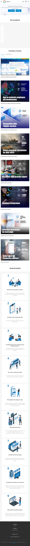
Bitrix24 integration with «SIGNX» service (9, 129)
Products (15, 528)
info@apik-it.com (15, 534)
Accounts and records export (6, 182)
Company (15, 524)
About (15, 525)
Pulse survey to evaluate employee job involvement (11, 103)
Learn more (11, 10)
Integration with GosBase (6, 209)
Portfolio (18, 10)
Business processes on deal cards (7, 235)
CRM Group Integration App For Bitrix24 (8, 76)
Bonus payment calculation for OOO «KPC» (9, 156)
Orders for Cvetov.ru (5, 262)
